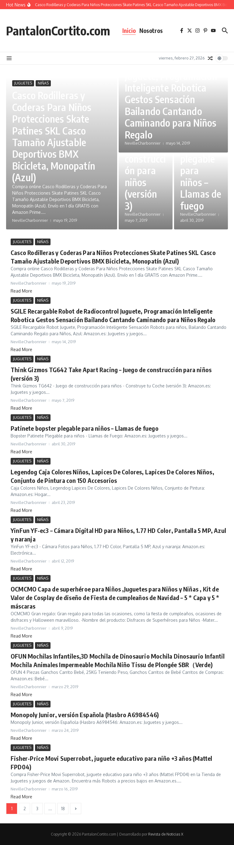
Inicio (129, 30)
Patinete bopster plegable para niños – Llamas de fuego (85, 428)
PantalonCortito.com (58, 30)
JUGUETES (23, 83)
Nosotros (151, 30)
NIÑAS (43, 83)
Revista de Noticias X (165, 834)
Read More (21, 290)
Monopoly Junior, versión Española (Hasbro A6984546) (85, 714)
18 (63, 808)
